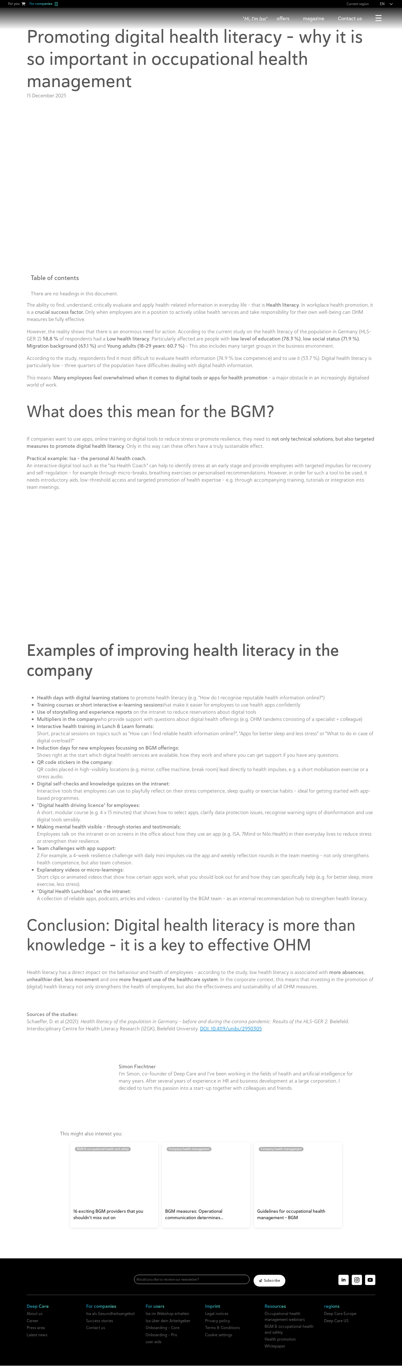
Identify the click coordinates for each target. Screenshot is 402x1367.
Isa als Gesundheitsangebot (110, 1315)
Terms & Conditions (222, 1329)
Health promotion (280, 1340)
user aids (154, 1343)
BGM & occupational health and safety (289, 1330)
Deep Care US (336, 1322)
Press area (36, 1329)
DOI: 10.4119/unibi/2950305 (231, 1028)
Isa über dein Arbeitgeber (168, 1322)
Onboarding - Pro (161, 1336)
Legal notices (216, 1315)
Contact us (350, 18)
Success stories (99, 1322)
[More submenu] (389, 18)
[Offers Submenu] (293, 18)
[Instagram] (357, 1281)
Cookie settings (218, 1336)
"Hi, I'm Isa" (255, 18)
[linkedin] (343, 1281)
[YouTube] (370, 1281)
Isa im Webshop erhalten (167, 1315)
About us (35, 1315)
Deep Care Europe (340, 1315)
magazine (313, 18)
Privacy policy (217, 1322)
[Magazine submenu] (328, 18)
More (378, 18)
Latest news (37, 1336)
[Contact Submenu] (366, 18)
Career (32, 1322)
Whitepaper (275, 1347)
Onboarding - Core (162, 1329)
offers (283, 18)
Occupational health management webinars (285, 1317)
